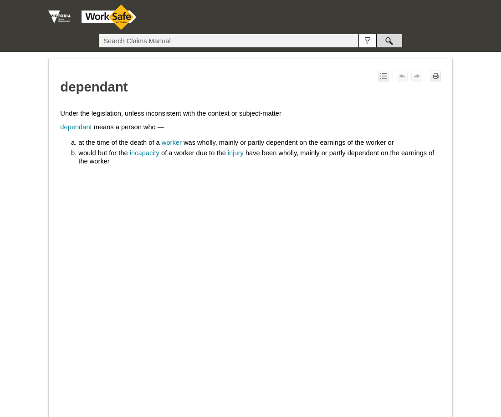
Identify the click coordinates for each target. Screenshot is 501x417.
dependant (76, 127)
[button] (367, 40)
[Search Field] (250, 40)
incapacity (144, 153)
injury (236, 153)
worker (172, 142)
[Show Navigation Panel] (448, 17)
